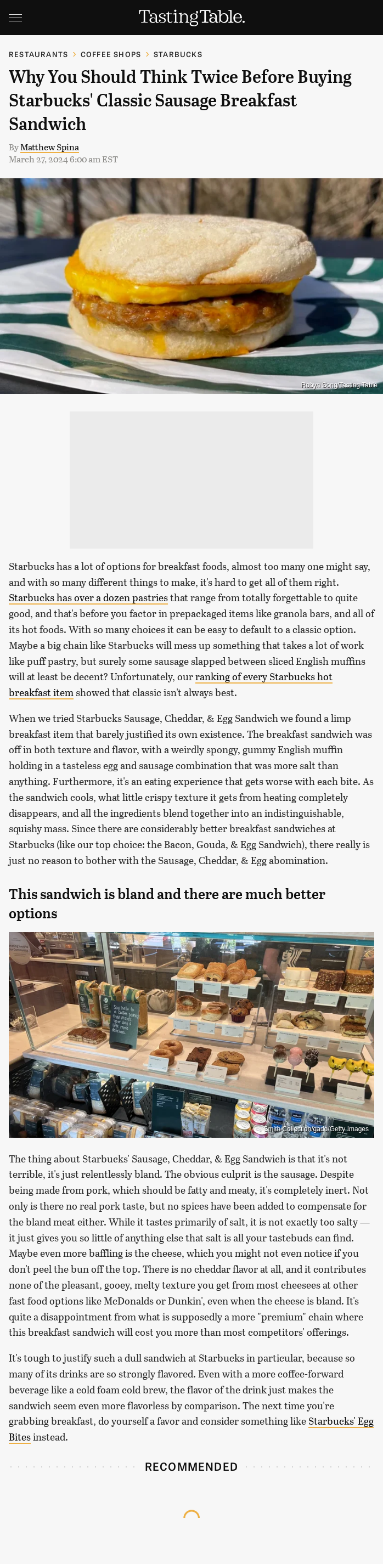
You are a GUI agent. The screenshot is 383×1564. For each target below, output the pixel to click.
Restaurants (38, 54)
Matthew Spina (49, 146)
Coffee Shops (111, 54)
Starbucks (178, 54)
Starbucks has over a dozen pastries (88, 597)
